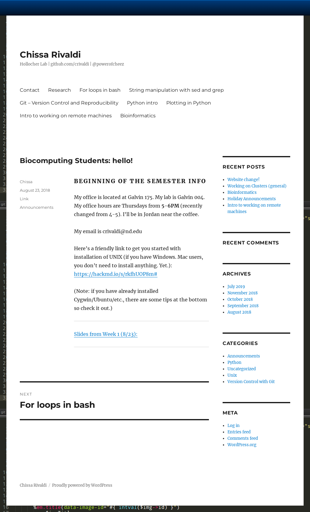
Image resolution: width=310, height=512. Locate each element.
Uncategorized (241, 369)
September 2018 (243, 305)
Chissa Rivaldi (50, 54)
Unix (232, 375)
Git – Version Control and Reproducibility (69, 103)
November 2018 (242, 293)
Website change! (243, 179)
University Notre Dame (55, 7)
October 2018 (240, 299)
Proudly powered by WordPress (82, 485)
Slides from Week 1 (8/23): (106, 334)
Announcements (36, 207)
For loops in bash (100, 90)
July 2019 (236, 286)
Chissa (26, 181)
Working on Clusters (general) (257, 186)
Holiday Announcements (251, 198)
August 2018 (239, 312)
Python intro (142, 103)
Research (59, 90)
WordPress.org (241, 444)
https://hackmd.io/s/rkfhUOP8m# (115, 274)
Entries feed (239, 432)
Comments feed (242, 438)
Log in (233, 425)
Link (24, 198)
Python (234, 362)
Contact (30, 90)
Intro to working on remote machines (66, 116)
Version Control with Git (251, 381)
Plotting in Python (188, 103)
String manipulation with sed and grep (176, 90)
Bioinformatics (138, 116)
